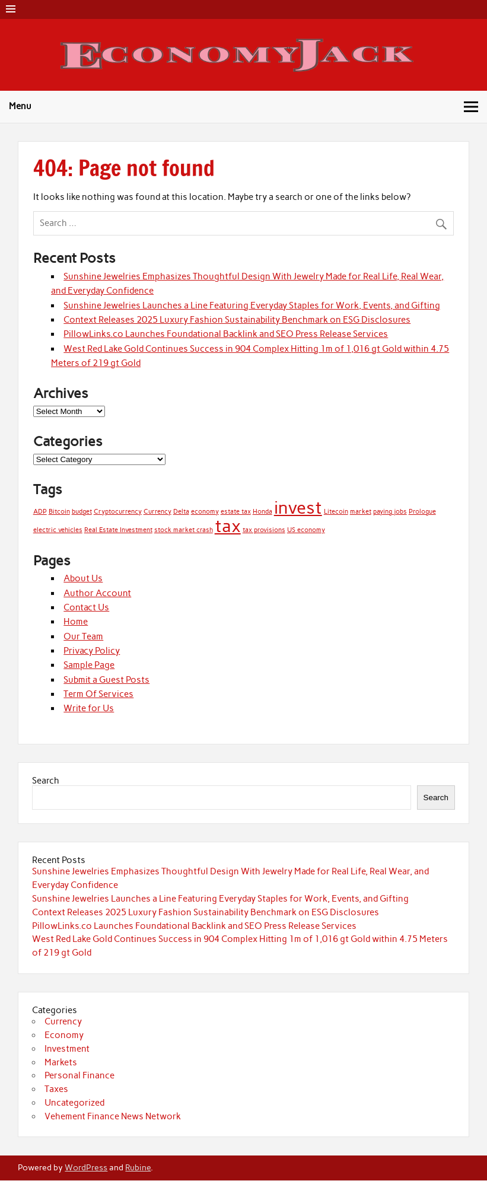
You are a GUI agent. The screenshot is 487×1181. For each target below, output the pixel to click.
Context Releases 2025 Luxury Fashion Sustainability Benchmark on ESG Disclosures (236, 319)
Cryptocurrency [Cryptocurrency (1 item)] (118, 511)
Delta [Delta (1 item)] (181, 511)
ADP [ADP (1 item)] (40, 511)
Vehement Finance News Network (112, 1116)
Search (45, 780)
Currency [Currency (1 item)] (157, 511)
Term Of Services (98, 694)
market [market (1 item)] (360, 511)
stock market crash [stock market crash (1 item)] (183, 530)
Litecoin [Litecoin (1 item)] (336, 511)
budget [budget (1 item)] (82, 511)
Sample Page (88, 665)
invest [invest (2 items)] (298, 507)
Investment (67, 1048)
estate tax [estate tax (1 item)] (236, 511)
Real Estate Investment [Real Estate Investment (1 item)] (118, 530)
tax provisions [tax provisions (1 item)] (264, 530)
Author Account (97, 593)
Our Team (83, 636)
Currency (63, 1021)
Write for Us (88, 708)
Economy (64, 1035)
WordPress (86, 1167)
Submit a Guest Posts (106, 679)
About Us (83, 578)
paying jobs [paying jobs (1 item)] (390, 511)
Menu (20, 106)
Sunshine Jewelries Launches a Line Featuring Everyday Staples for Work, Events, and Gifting (251, 305)
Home (75, 621)
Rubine (138, 1167)
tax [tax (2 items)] (228, 525)
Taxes (56, 1089)
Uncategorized (74, 1102)
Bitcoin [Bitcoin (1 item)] (59, 511)
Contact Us (86, 607)
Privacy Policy (91, 650)
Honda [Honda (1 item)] (262, 511)
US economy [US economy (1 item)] (306, 530)
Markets (60, 1062)
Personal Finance (79, 1075)
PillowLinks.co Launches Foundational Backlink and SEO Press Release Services (225, 334)
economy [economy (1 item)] (205, 511)
